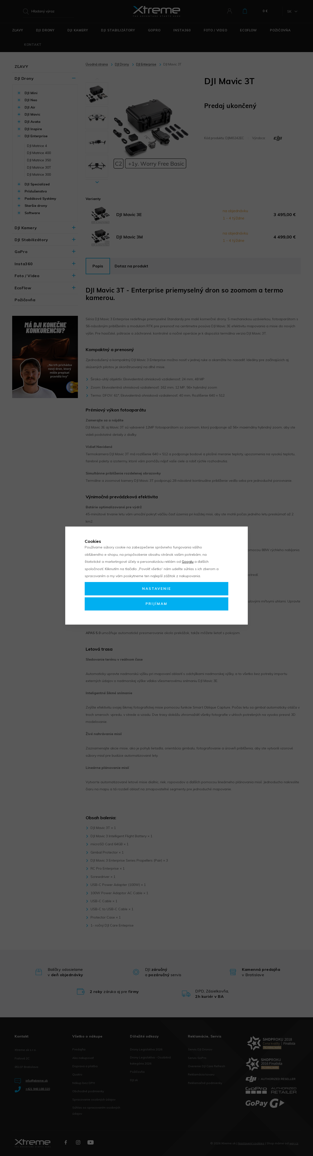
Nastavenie (156, 588)
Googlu (187, 561)
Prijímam (156, 603)
